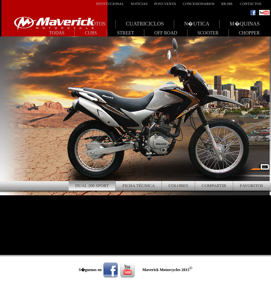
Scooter (208, 32)
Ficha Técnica (138, 185)
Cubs (91, 32)
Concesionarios (199, 4)
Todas (56, 32)
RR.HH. (227, 4)
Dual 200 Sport (92, 185)
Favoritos (251, 185)
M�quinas (245, 23)
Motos (96, 23)
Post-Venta (165, 4)
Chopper (249, 32)
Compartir (214, 185)
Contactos (250, 4)
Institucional (110, 4)
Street (125, 32)
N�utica (196, 23)
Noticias (139, 4)
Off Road (165, 32)
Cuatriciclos (145, 23)
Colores (178, 185)
